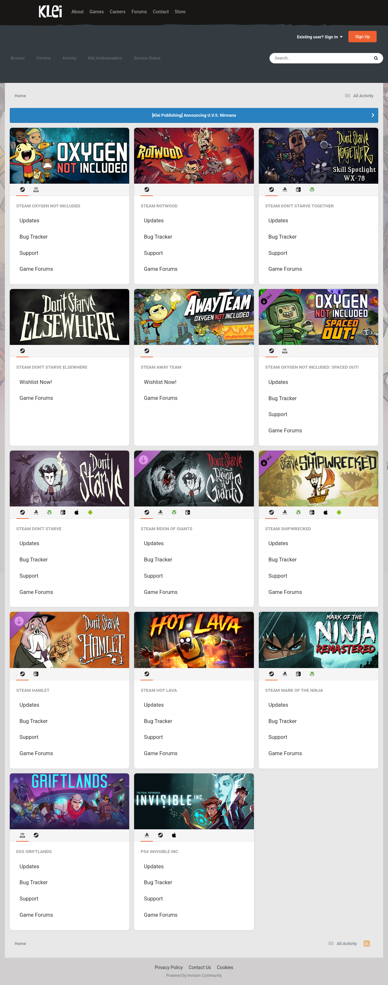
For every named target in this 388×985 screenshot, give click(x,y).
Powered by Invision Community (194, 975)
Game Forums (36, 269)
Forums (139, 11)
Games (97, 11)
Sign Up (362, 36)
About (77, 11)
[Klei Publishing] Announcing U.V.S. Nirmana (194, 115)
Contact (161, 11)
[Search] (302, 58)
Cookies (225, 967)
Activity (69, 58)
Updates (29, 220)
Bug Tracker (33, 237)
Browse (18, 58)
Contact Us (200, 967)
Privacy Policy (169, 967)
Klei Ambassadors (105, 58)
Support (28, 253)
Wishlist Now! (35, 382)
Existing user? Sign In (320, 36)
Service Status (147, 58)
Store (180, 11)
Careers (118, 11)
